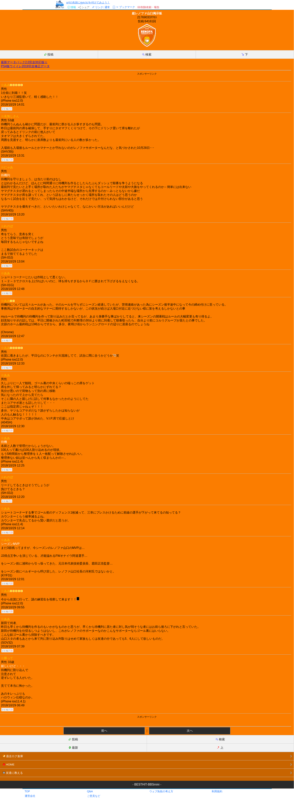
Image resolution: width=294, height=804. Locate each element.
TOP (27, 791)
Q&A (90, 791)
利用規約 (217, 791)
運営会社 (30, 796)
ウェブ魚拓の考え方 (161, 791)
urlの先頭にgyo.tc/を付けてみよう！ (88, 2)
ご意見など (93, 796)
